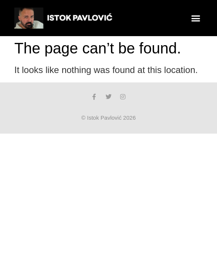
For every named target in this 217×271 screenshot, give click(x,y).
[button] (196, 18)
